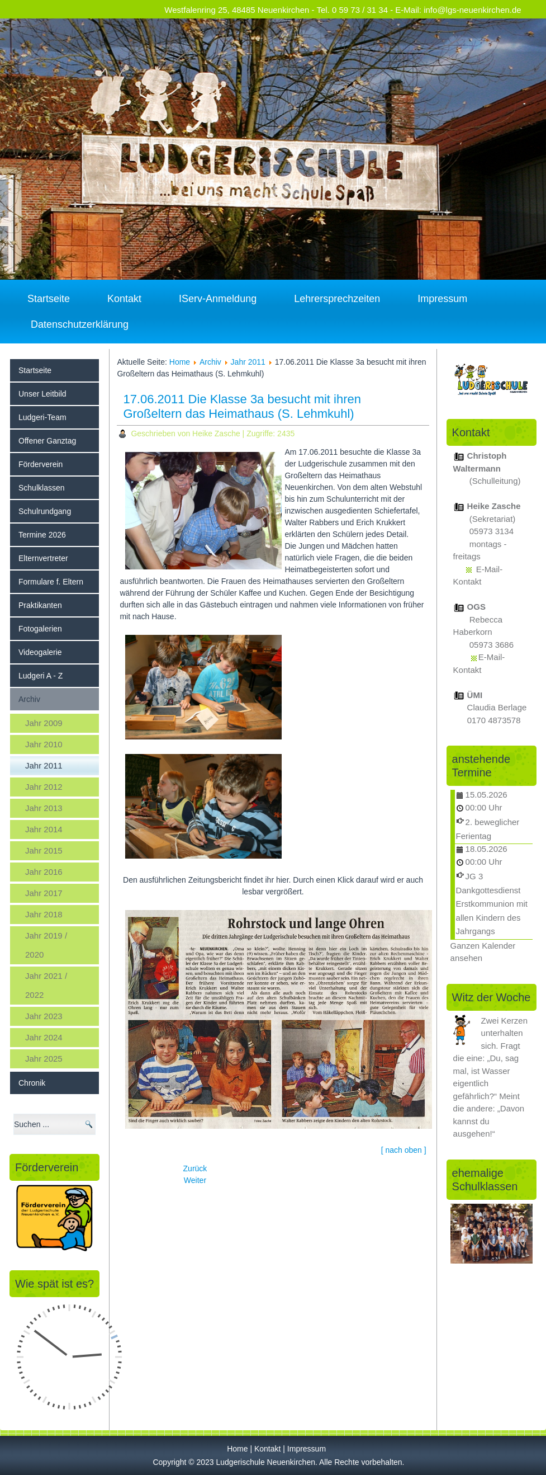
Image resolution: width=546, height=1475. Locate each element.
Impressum (442, 298)
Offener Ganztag (47, 440)
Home (179, 361)
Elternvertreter (43, 558)
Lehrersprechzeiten (337, 298)
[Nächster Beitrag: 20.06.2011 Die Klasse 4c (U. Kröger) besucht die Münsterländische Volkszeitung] (195, 1180)
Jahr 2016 (44, 871)
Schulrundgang (44, 511)
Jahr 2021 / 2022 (46, 985)
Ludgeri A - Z (40, 675)
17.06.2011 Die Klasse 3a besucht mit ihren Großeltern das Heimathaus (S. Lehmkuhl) (242, 406)
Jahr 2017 (44, 893)
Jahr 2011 (44, 765)
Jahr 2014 (44, 829)
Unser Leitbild (42, 393)
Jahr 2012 (44, 786)
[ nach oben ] (403, 1150)
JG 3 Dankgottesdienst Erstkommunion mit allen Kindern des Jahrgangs (492, 903)
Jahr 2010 (44, 744)
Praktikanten (40, 605)
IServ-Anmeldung (218, 298)
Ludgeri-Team (42, 417)
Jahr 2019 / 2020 (46, 945)
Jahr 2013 (44, 808)
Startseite (48, 298)
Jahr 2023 (44, 1016)
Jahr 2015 (44, 850)
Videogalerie (40, 652)
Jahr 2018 (44, 914)
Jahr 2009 (44, 723)
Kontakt (124, 298)
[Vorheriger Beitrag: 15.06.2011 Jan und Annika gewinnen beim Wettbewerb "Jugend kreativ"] (195, 1168)
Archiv (29, 699)
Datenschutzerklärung (80, 324)
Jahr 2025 (44, 1058)
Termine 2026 (42, 534)
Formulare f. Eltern (50, 581)
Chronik (31, 1082)
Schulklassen (41, 487)
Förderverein (40, 464)
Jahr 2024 (44, 1037)
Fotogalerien (40, 628)
